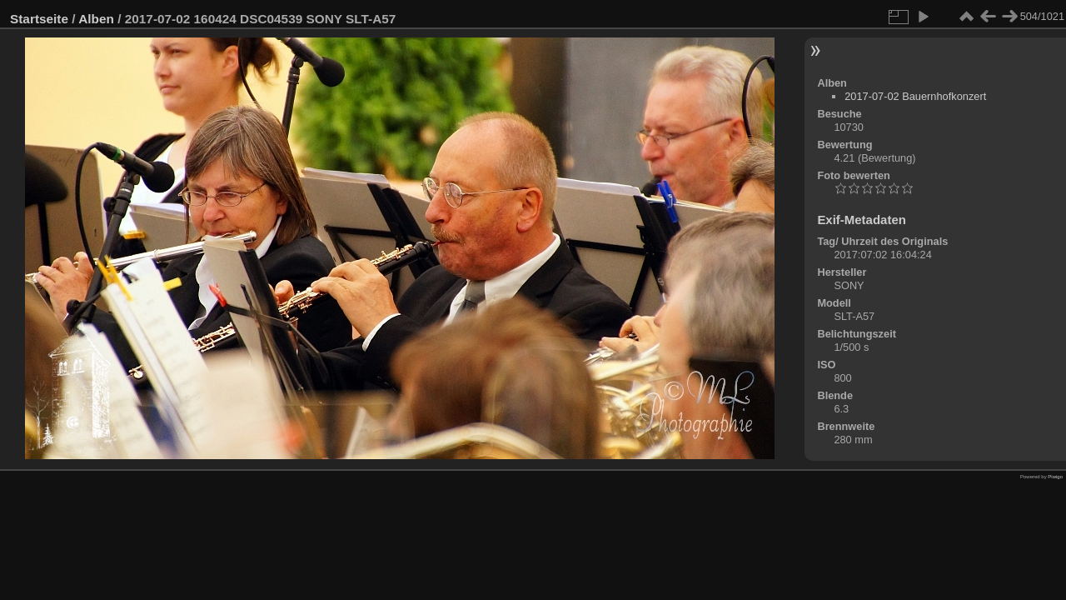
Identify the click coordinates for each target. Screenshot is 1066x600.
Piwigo (1055, 476)
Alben (96, 19)
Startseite (39, 19)
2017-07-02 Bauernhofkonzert (915, 96)
